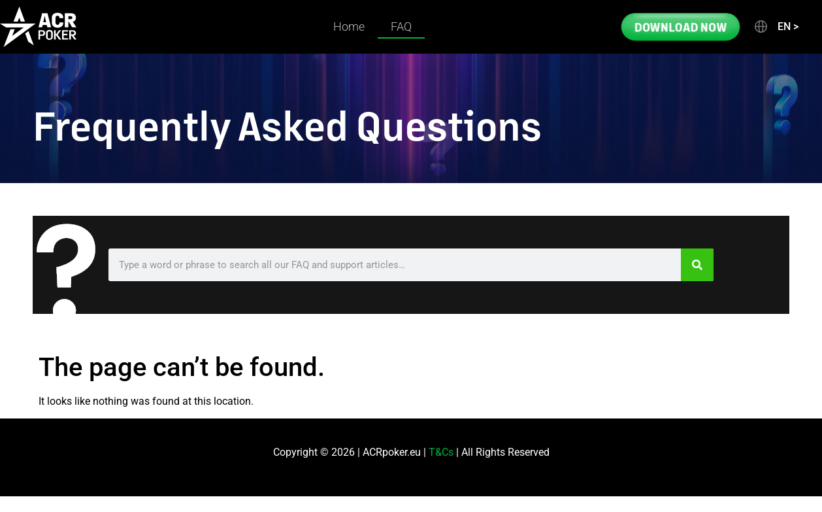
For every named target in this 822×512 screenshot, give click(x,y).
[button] (775, 26)
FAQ (401, 26)
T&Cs (441, 452)
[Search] (697, 264)
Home (349, 26)
